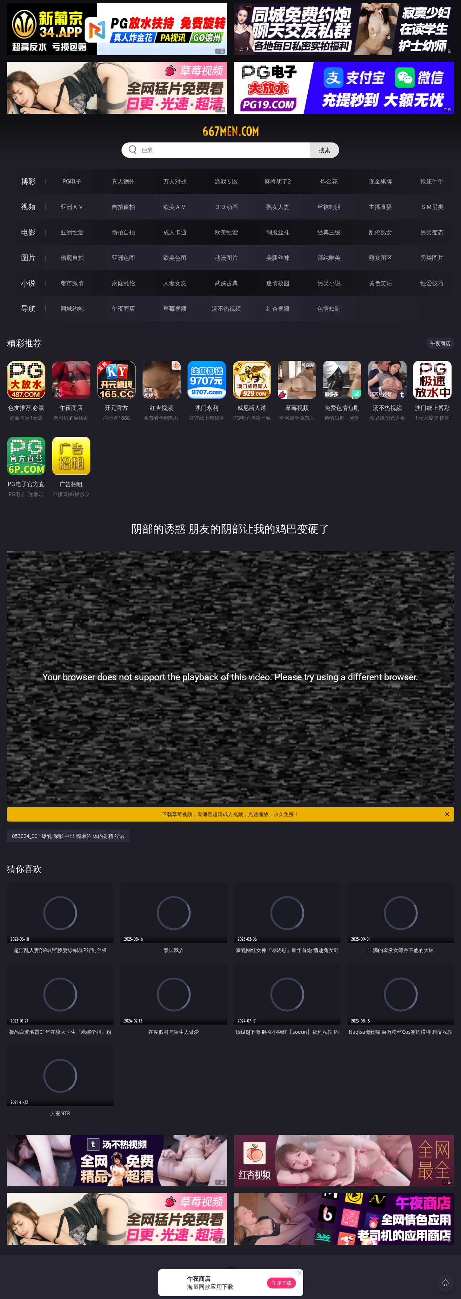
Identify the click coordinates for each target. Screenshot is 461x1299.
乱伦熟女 (380, 232)
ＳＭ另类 (432, 207)
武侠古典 (226, 283)
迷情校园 (277, 283)
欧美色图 (174, 258)
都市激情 (72, 283)
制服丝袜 (277, 232)
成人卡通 (174, 232)
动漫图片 (226, 258)
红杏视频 (277, 308)
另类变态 (432, 232)
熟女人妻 (277, 207)
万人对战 (174, 181)
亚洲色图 (123, 258)
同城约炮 (72, 308)
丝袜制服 (329, 207)
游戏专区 (226, 181)
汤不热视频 (226, 308)
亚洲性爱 (72, 232)
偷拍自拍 (123, 232)
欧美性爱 (226, 232)
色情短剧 (329, 308)
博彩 (28, 181)
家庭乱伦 (123, 283)
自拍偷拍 (123, 207)
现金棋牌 (380, 181)
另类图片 (432, 258)
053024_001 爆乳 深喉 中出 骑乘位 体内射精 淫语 (68, 835)
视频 (28, 206)
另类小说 (329, 283)
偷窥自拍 (72, 258)
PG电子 (72, 181)
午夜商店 (123, 308)
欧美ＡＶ (174, 207)
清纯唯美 (329, 258)
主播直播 (380, 207)
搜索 (324, 150)
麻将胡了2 (277, 181)
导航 (28, 308)
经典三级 (329, 232)
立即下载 (281, 1282)
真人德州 (123, 181)
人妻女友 (174, 283)
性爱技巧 (432, 283)
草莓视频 (174, 308)
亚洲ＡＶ (72, 207)
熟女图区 (380, 258)
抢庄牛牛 (432, 181)
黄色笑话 (380, 283)
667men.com (230, 131)
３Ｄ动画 (226, 207)
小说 (28, 283)
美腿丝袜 (277, 258)
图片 (28, 257)
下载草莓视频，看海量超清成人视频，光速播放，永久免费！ (306, 814)
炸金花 (329, 181)
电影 (28, 232)
